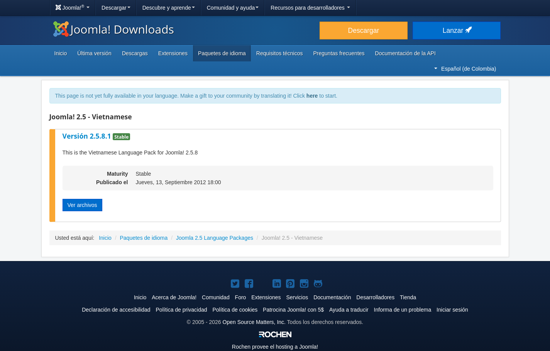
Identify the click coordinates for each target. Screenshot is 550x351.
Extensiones (173, 53)
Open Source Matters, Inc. (254, 322)
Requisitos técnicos (279, 53)
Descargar (116, 8)
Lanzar (456, 30)
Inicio (60, 53)
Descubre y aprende (168, 8)
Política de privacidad (181, 310)
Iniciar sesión (452, 310)
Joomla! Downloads (113, 29)
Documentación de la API (405, 53)
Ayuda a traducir (349, 310)
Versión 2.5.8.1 (88, 136)
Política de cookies (234, 310)
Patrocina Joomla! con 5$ (293, 310)
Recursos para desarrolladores (310, 8)
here (312, 96)
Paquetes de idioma (222, 53)
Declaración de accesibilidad (116, 310)
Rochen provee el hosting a (275, 347)
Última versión (94, 53)
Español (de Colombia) (465, 69)
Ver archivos (82, 205)
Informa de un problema (403, 310)
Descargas (135, 53)
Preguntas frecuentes (338, 53)
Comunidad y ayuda (233, 8)
